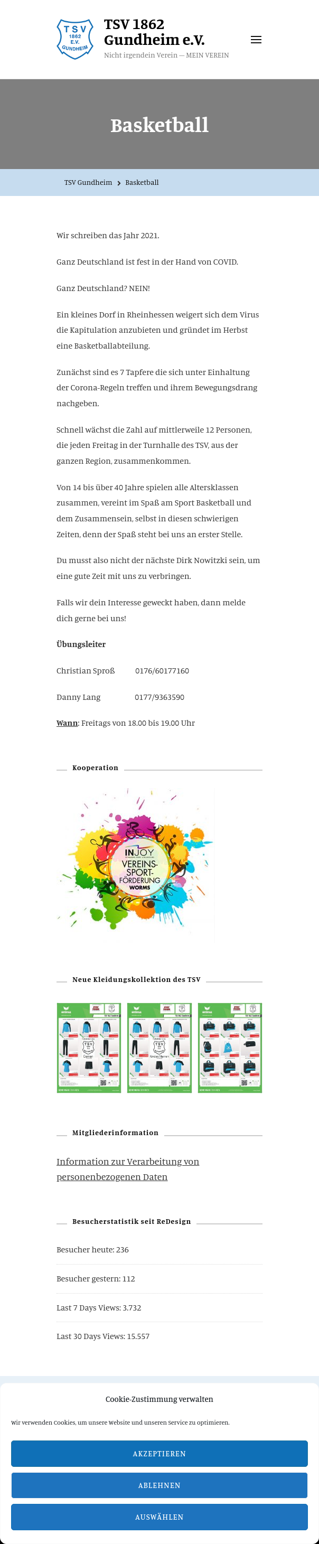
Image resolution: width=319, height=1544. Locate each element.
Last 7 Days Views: (90, 1307)
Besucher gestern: (89, 1278)
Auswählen (159, 1517)
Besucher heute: (86, 1249)
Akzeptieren (159, 1453)
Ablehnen (159, 1485)
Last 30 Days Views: (92, 1336)
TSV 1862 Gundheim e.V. (154, 31)
